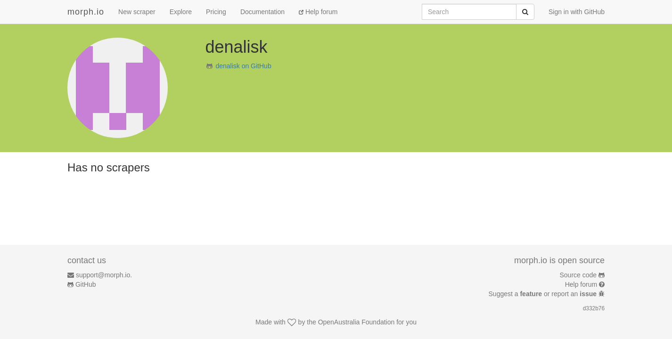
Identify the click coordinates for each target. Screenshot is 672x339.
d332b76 (594, 308)
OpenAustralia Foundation (356, 322)
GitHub (85, 284)
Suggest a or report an (543, 294)
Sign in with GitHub (577, 12)
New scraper (137, 12)
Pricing (216, 12)
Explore (181, 12)
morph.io (85, 11)
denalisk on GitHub (243, 66)
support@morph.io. (104, 275)
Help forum (318, 12)
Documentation (262, 12)
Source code (578, 275)
